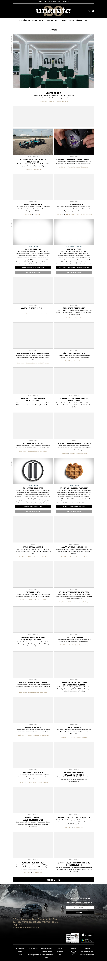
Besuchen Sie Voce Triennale (58, 101)
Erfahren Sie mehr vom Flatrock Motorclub (78, 214)
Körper (79, 20)
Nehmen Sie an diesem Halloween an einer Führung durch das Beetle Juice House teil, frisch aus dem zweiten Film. (33, 447)
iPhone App (40, 25)
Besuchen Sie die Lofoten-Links (78, 645)
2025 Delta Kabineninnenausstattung (74, 443)
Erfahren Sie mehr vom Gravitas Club (37, 314)
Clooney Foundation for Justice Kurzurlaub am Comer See (33, 638)
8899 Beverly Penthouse (74, 308)
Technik (49, 20)
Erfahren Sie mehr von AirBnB (37, 451)
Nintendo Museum (33, 727)
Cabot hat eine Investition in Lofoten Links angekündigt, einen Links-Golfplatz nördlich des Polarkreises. (74, 640)
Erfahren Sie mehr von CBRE (37, 600)
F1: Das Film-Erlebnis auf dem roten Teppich (33, 160)
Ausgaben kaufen (33, 941)
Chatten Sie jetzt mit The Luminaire (78, 167)
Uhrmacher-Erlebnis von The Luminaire (74, 159)
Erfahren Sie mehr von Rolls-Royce (78, 602)
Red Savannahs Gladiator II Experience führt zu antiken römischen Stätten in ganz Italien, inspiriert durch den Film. (33, 357)
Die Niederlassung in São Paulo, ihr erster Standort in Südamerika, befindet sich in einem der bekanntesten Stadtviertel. (33, 777)
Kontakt (86, 936)
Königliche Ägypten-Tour (33, 862)
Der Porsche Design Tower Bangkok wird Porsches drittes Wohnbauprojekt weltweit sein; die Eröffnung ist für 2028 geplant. (33, 687)
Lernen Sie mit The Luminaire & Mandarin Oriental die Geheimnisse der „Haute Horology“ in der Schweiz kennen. (74, 162)
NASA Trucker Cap (33, 249)
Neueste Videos (33, 935)
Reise (51, 90)
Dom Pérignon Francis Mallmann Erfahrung (74, 773)
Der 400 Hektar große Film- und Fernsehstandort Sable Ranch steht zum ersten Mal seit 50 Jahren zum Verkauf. (33, 595)
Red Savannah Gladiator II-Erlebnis (33, 353)
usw (86, 20)
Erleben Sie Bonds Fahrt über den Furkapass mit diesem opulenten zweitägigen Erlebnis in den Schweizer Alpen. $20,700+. (33, 824)
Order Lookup (46, 942)
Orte (55, 90)
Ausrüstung (24, 20)
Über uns (87, 935)
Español (73, 935)
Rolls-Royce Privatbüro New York (74, 592)
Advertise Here (11, 223)
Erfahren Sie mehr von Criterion (37, 557)
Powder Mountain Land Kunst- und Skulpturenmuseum (74, 683)
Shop (33, 25)
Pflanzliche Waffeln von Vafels (74, 488)
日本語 (73, 939)
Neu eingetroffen (46, 935)
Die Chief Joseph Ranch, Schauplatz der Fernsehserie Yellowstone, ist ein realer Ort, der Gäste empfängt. (74, 356)
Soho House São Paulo (33, 772)
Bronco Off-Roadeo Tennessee (74, 547)
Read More (43, 101)
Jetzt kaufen (37, 214)
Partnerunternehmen (46, 941)
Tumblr (60, 941)
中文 (73, 941)
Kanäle (33, 936)
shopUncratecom (55, 1)
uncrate (66, 1)
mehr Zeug (53, 880)
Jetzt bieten (37, 169)
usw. (20, 942)
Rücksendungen (47, 938)
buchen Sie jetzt (78, 827)
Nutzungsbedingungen (87, 941)
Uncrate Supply (33, 246)
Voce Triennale (53, 93)
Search (89, 11)
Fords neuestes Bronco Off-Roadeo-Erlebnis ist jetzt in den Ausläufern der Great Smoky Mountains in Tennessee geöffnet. (74, 551)
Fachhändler (33, 942)
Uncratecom (42, 1)
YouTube (60, 939)
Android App (49, 25)
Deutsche (73, 938)
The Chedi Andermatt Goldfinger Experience (33, 818)
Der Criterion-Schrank (33, 547)
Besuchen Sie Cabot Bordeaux (78, 737)
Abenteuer (35, 156)
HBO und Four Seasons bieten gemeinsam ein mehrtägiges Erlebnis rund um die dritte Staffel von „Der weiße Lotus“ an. (33, 405)
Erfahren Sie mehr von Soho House (37, 782)
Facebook (60, 938)
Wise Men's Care (74, 249)
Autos (42, 20)
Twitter (60, 935)
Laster (71, 20)
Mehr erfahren (78, 361)
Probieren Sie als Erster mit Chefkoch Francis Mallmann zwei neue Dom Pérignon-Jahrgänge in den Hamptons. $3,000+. (74, 779)
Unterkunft (60, 20)
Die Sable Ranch (33, 592)
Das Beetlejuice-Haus (33, 443)
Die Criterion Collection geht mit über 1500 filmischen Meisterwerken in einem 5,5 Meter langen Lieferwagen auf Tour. (33, 551)
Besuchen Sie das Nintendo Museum (37, 735)
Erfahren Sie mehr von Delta (78, 453)
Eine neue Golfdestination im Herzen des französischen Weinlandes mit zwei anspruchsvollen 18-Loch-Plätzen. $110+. (74, 732)
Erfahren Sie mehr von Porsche (37, 692)
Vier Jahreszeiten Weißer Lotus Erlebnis (33, 399)
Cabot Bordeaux (74, 727)
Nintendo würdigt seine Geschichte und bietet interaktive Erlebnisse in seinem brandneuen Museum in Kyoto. (33, 731)
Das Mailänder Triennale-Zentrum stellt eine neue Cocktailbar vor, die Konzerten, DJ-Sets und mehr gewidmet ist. (54, 97)
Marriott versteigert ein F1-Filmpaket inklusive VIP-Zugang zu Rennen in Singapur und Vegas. (33, 165)
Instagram (60, 936)
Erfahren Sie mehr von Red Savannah (37, 363)
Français (73, 936)
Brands (47, 936)
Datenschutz (87, 939)
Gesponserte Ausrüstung (74, 246)
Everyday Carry (60, 25)
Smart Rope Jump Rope (33, 488)
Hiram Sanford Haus (33, 204)
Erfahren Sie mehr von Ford (78, 557)
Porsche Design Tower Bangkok (33, 682)
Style (34, 20)
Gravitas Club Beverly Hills (33, 308)
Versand (46, 939)
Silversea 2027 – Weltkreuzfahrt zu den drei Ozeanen (74, 863)
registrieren (71, 25)
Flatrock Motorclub (74, 204)
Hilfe (46, 944)
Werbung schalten (87, 938)
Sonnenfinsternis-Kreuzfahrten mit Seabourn (74, 399)
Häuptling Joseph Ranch (74, 353)
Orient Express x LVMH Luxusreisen (74, 817)
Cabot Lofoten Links (74, 637)
